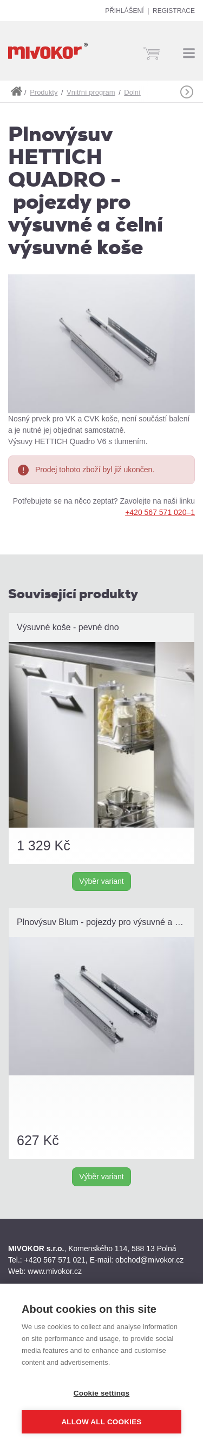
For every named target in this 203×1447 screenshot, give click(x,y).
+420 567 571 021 (55, 1260)
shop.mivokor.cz (16, 91)
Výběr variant (101, 881)
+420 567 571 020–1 (160, 512)
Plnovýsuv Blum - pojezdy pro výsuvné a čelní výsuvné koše (105, 922)
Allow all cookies (101, 1422)
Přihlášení (124, 11)
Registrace (174, 11)
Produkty (43, 92)
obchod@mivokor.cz (149, 1260)
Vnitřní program (91, 92)
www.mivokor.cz (55, 1271)
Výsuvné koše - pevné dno (68, 627)
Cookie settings (102, 1393)
